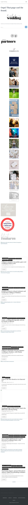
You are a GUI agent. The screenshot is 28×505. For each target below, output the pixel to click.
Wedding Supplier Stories (21, 318)
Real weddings (5, 260)
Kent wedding (11, 435)
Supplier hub (15, 497)
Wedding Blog (5, 497)
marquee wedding (16, 435)
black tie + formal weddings (7, 465)
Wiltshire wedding (5, 289)
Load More (14, 481)
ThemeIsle (17, 502)
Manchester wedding (12, 258)
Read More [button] (3, 269)
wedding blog (10, 260)
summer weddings (16, 287)
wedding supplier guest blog (12, 318)
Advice (4, 377)
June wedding (14, 465)
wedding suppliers (17, 406)
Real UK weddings (18, 258)
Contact (14, 500)
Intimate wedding (5, 258)
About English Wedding (21, 497)
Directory (10, 497)
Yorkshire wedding (5, 469)
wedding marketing (10, 406)
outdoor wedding (23, 435)
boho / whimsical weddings (6, 346)
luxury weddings (19, 465)
